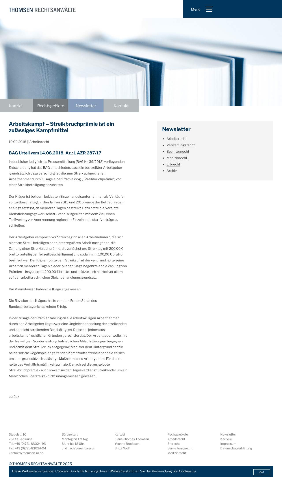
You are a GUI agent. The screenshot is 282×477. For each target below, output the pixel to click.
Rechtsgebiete (50, 105)
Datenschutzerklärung (236, 448)
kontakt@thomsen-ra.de (26, 453)
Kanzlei (15, 105)
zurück (14, 397)
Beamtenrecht (178, 152)
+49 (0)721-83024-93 (30, 443)
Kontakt (121, 105)
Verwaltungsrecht (181, 145)
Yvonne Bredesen (127, 443)
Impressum (228, 443)
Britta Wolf (122, 448)
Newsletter (86, 105)
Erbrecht (173, 164)
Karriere (226, 439)
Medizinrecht (177, 158)
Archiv (172, 171)
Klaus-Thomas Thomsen (132, 439)
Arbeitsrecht (39, 142)
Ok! (261, 472)
